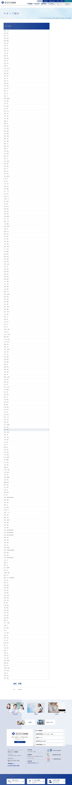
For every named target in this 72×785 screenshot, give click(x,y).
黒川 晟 (6, 397)
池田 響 (6, 374)
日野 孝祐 (6, 479)
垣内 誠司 (6, 166)
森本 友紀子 (6, 306)
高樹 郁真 (6, 359)
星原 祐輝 (6, 522)
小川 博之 (6, 314)
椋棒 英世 (6, 138)
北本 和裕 (6, 371)
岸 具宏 (6, 412)
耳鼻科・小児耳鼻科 (60, 18)
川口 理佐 (6, 243)
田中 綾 (6, 444)
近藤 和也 (6, 366)
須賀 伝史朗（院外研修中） (9, 550)
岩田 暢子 (6, 83)
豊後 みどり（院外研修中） (9, 577)
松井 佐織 (6, 126)
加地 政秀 (6, 38)
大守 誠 (6, 103)
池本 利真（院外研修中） (9, 532)
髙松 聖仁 (6, 33)
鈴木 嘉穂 (6, 133)
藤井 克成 (6, 517)
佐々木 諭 (6, 218)
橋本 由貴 (6, 296)
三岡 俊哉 (6, 454)
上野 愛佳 (6, 592)
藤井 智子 (6, 156)
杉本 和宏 (6, 502)
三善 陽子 (6, 647)
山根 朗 (6, 673)
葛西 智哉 (6, 540)
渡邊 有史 (6, 422)
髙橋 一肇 (6, 291)
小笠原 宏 (6, 196)
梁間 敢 (6, 447)
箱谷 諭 (6, 570)
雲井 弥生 (6, 637)
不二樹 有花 (6, 339)
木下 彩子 (6, 238)
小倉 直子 (6, 379)
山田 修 (6, 635)
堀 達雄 (6, 203)
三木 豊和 (6, 100)
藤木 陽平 (6, 163)
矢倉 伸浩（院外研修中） (9, 530)
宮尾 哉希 (6, 585)
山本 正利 (6, 284)
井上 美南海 (6, 424)
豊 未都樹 (6, 459)
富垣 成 (6, 504)
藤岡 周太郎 (6, 482)
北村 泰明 (6, 151)
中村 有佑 (6, 211)
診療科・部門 (44, 6)
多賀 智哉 (6, 555)
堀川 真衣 (6, 612)
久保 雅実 (6, 289)
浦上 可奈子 (6, 311)
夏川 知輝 (6, 141)
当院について (60, 6)
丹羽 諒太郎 (6, 349)
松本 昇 (6, 168)
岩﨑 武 (6, 625)
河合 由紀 (6, 105)
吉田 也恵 (6, 213)
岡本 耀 (6, 434)
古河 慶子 (6, 236)
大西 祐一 (6, 60)
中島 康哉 (6, 605)
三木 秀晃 (6, 452)
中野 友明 (6, 85)
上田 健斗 (6, 464)
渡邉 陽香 (6, 617)
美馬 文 (6, 148)
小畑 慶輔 (6, 223)
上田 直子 (6, 70)
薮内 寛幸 (6, 484)
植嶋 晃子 (6, 467)
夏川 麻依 (6, 201)
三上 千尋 (6, 249)
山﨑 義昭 (6, 587)
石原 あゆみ (6, 264)
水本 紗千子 (6, 206)
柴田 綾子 (6, 274)
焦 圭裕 (6, 442)
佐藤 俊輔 (6, 131)
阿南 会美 (6, 233)
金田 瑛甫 (6, 542)
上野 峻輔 (6, 389)
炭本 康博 (6, 552)
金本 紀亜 (6, 429)
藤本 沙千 (6, 575)
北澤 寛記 (6, 439)
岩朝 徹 (6, 652)
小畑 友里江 (6, 161)
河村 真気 (6, 394)
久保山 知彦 (6, 329)
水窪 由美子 (6, 176)
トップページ (41, 18)
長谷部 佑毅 (6, 572)
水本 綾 (6, 158)
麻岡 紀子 (6, 171)
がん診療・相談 (52, 6)
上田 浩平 (6, 321)
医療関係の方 (68, 6)
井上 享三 (6, 354)
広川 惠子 (6, 173)
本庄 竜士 (6, 580)
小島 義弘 (6, 399)
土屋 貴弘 (6, 474)
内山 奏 (6, 326)
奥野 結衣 (6, 537)
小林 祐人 (6, 331)
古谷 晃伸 (6, 153)
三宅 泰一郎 (6, 341)
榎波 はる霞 (6, 376)
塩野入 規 (6, 198)
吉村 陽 (6, 489)
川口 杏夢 (6, 128)
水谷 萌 (6, 384)
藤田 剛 (6, 55)
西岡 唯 (6, 565)
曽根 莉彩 (6, 369)
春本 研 (6, 90)
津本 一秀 (6, 417)
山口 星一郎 (6, 387)
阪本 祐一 (6, 35)
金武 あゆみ (6, 595)
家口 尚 (6, 645)
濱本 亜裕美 (6, 660)
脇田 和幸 (6, 642)
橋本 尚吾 (6, 514)
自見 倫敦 (6, 188)
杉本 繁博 (6, 259)
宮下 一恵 (6, 191)
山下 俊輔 (6, 281)
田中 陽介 (6, 75)
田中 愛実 (6, 356)
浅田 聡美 (6, 407)
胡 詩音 (6, 392)
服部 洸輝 (6, 336)
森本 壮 (6, 650)
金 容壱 (6, 108)
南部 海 (6, 562)
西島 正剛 (6, 136)
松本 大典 (6, 111)
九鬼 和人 (6, 545)
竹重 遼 (6, 228)
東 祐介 (6, 494)
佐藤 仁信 (6, 231)
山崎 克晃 (6, 351)
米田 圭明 (6, 414)
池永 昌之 (6, 48)
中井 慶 (6, 53)
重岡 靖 (6, 65)
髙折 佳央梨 (6, 294)
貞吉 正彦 (6, 600)
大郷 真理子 (6, 216)
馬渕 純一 (6, 582)
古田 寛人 (6, 449)
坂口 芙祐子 (6, 432)
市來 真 (6, 78)
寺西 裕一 (6, 80)
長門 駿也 (6, 607)
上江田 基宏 (6, 469)
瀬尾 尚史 (6, 344)
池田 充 (6, 95)
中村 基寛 (6, 507)
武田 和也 (6, 261)
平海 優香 (6, 361)
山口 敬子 (6, 487)
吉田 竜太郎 (6, 226)
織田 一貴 (6, 221)
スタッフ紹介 (48, 18)
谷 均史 (6, 640)
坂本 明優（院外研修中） (9, 497)
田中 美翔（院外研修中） (9, 557)
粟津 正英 (6, 146)
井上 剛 (6, 266)
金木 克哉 (6, 437)
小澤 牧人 (6, 116)
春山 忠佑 (6, 419)
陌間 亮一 (6, 123)
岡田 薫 (6, 364)
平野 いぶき (6, 512)
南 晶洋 (6, 181)
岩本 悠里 (6, 427)
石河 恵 (6, 324)
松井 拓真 (6, 615)
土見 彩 (6, 560)
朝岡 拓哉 (6, 492)
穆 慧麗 (6, 404)
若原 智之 (6, 113)
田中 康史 (6, 118)
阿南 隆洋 (6, 73)
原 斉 (5, 630)
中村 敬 (6, 45)
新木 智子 (6, 665)
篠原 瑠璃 (6, 499)
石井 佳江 (6, 88)
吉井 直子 (6, 193)
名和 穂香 (6, 610)
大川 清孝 (6, 632)
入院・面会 (36, 6)
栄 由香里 (6, 251)
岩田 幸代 (6, 50)
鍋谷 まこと (6, 30)
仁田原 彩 (6, 509)
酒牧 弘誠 (6, 597)
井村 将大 (6, 409)
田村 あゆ (6, 346)
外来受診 (30, 6)
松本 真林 (6, 241)
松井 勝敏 (6, 301)
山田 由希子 (6, 457)
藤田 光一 (6, 143)
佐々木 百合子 (7, 334)
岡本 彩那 (6, 269)
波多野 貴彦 (6, 668)
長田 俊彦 (6, 276)
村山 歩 (6, 316)
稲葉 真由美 (6, 98)
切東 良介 (6, 675)
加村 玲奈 (6, 186)
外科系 (53, 18)
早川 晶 (6, 93)
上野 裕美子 (6, 472)
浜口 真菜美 (6, 567)
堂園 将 (6, 121)
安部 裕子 (6, 43)
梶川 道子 (6, 63)
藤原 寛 (6, 620)
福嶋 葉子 (6, 663)
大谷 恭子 (6, 183)
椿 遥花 (6, 602)
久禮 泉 (6, 178)
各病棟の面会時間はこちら (33, 749)
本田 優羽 (6, 525)
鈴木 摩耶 (6, 678)
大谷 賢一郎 (6, 68)
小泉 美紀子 (6, 670)
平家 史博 (6, 299)
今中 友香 (6, 462)
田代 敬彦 (6, 627)
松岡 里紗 (6, 279)
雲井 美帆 (6, 286)
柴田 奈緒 (6, 256)
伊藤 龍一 (6, 319)
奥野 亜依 (6, 271)
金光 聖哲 (6, 58)
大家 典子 (6, 655)
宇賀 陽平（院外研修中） (9, 535)
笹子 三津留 (6, 622)
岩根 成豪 (6, 309)
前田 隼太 (6, 402)
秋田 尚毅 (6, 254)
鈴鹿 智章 (6, 208)
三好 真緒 (6, 527)
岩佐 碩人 (6, 590)
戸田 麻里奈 (6, 477)
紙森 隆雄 (6, 40)
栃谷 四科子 (6, 246)
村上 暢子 (6, 304)
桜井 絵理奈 (6, 547)
